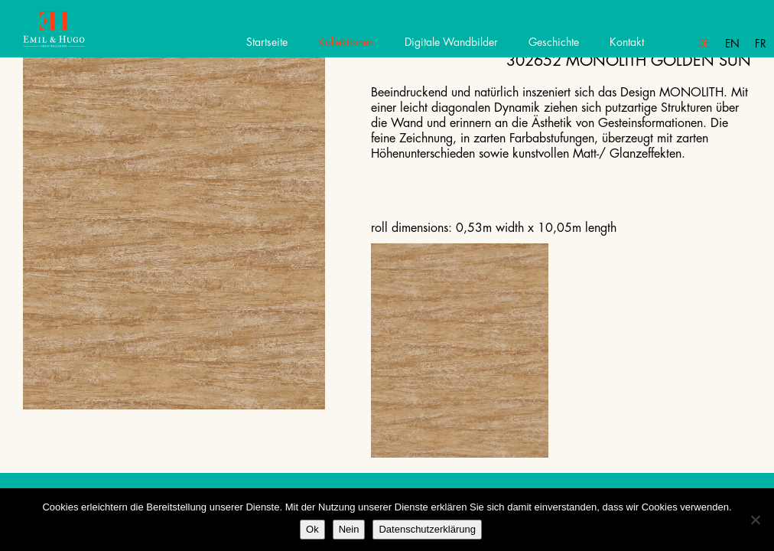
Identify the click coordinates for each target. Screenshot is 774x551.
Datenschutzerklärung (427, 529)
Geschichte (553, 42)
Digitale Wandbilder (451, 42)
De (704, 43)
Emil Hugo (67, 34)
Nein (349, 529)
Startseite (267, 42)
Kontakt (627, 42)
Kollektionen (346, 42)
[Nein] (755, 519)
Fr (760, 43)
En (732, 43)
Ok (312, 529)
